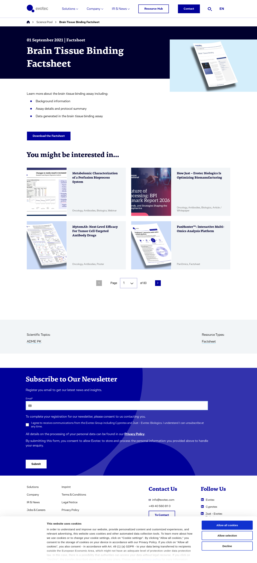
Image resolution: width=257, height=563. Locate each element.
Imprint (66, 487)
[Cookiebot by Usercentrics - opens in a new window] (23, 556)
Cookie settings (189, 555)
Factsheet (209, 341)
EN (222, 9)
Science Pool (44, 22)
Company (93, 9)
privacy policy (151, 542)
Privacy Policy (134, 434)
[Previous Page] (99, 283)
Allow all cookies (227, 507)
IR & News (119, 9)
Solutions (68, 9)
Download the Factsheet (49, 136)
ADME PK (34, 341)
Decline (227, 528)
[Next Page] (158, 283)
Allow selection (227, 518)
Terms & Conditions (74, 494)
